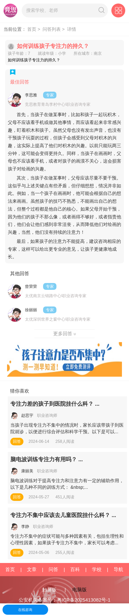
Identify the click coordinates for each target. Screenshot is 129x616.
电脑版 (79, 589)
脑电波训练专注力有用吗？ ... (46, 459)
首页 (10, 569)
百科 (75, 569)
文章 (32, 569)
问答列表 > (54, 29)
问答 (53, 569)
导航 (118, 569)
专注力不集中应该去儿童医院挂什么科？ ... (63, 515)
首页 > (34, 29)
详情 (71, 29)
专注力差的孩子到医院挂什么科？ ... (55, 404)
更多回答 (64, 333)
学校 (97, 569)
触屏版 (49, 589)
